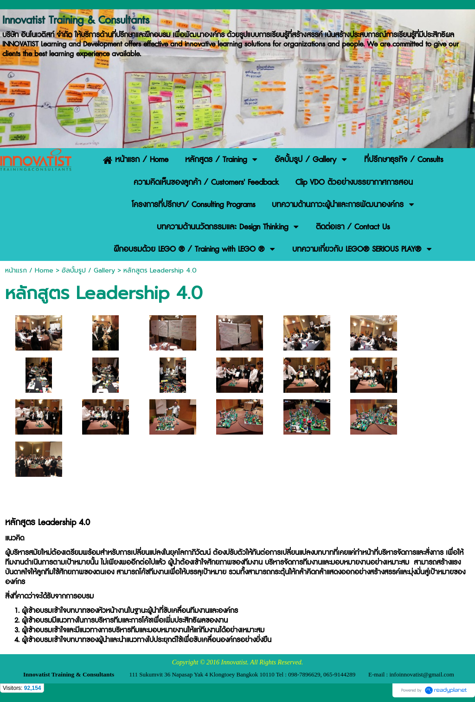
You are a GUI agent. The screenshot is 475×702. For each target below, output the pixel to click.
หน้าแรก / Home (29, 270)
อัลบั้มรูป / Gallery (88, 270)
